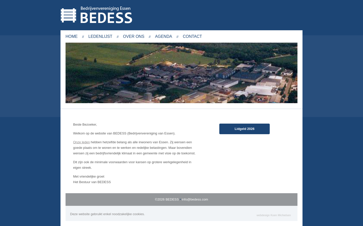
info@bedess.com (195, 199)
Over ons (133, 36)
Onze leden (81, 142)
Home (72, 36)
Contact (192, 36)
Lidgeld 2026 (245, 129)
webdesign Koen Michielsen (274, 215)
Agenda (163, 36)
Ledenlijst (100, 36)
